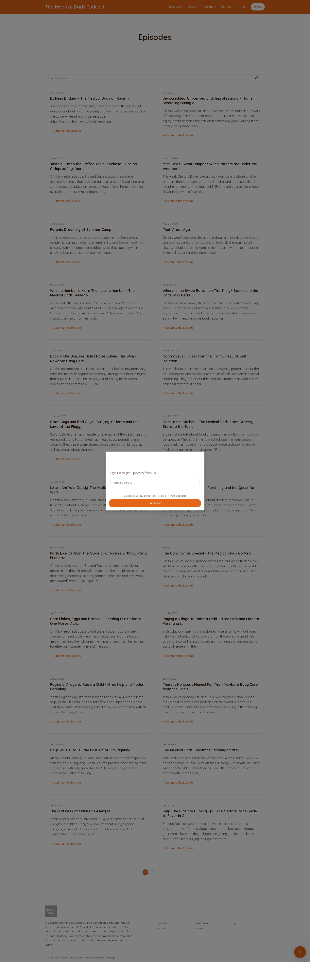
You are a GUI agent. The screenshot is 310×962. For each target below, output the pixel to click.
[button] (198, 457)
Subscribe (155, 503)
